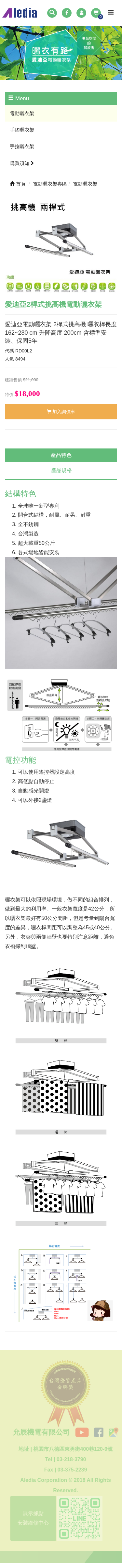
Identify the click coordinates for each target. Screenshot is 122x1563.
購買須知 (22, 163)
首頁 (18, 184)
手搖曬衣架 (22, 130)
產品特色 (61, 455)
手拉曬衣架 (22, 146)
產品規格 (61, 470)
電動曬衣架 (22, 113)
